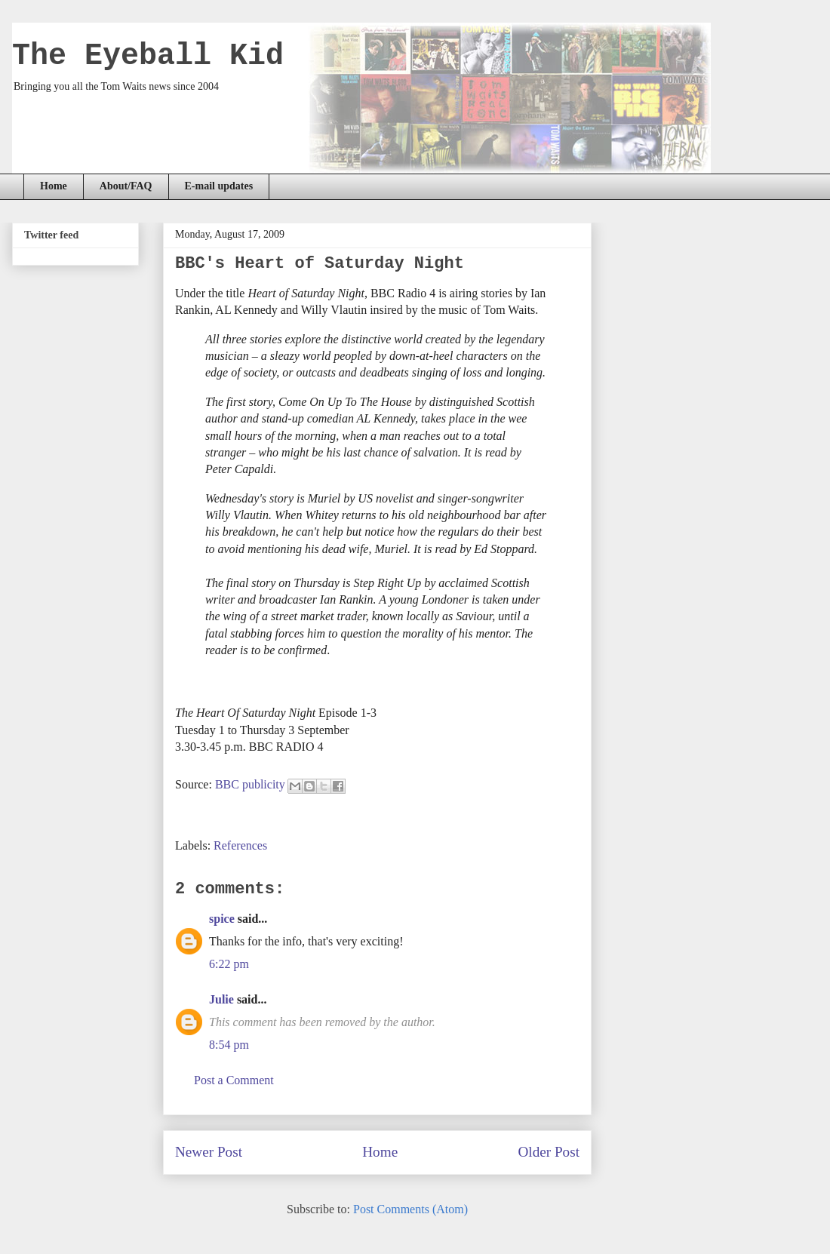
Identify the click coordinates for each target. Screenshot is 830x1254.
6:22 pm (229, 963)
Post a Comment (234, 1080)
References (240, 845)
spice (222, 918)
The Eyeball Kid (148, 56)
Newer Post (208, 1152)
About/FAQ (126, 186)
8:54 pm (229, 1044)
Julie (221, 999)
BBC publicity (250, 784)
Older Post (548, 1152)
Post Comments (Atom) (410, 1209)
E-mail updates (219, 186)
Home (53, 186)
